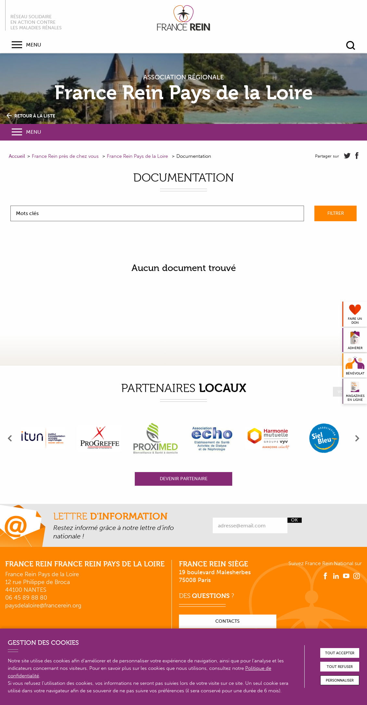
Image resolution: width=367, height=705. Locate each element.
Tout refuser (340, 667)
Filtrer (335, 213)
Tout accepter (339, 653)
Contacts (227, 621)
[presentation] (10, 438)
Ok (294, 520)
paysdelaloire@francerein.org (43, 605)
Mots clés (27, 213)
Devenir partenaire (184, 478)
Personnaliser (340, 680)
